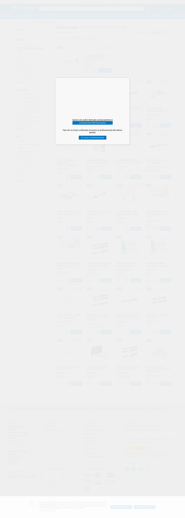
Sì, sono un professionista (92, 137)
